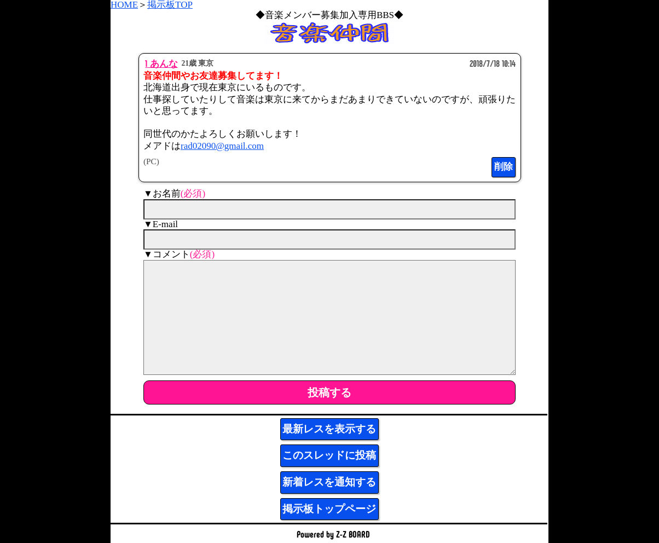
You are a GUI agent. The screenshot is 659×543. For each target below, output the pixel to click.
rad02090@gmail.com (222, 146)
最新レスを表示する (329, 429)
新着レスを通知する (329, 482)
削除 (503, 166)
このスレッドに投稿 (329, 455)
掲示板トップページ (329, 509)
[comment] (329, 317)
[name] (329, 209)
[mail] (329, 239)
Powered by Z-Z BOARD (333, 533)
